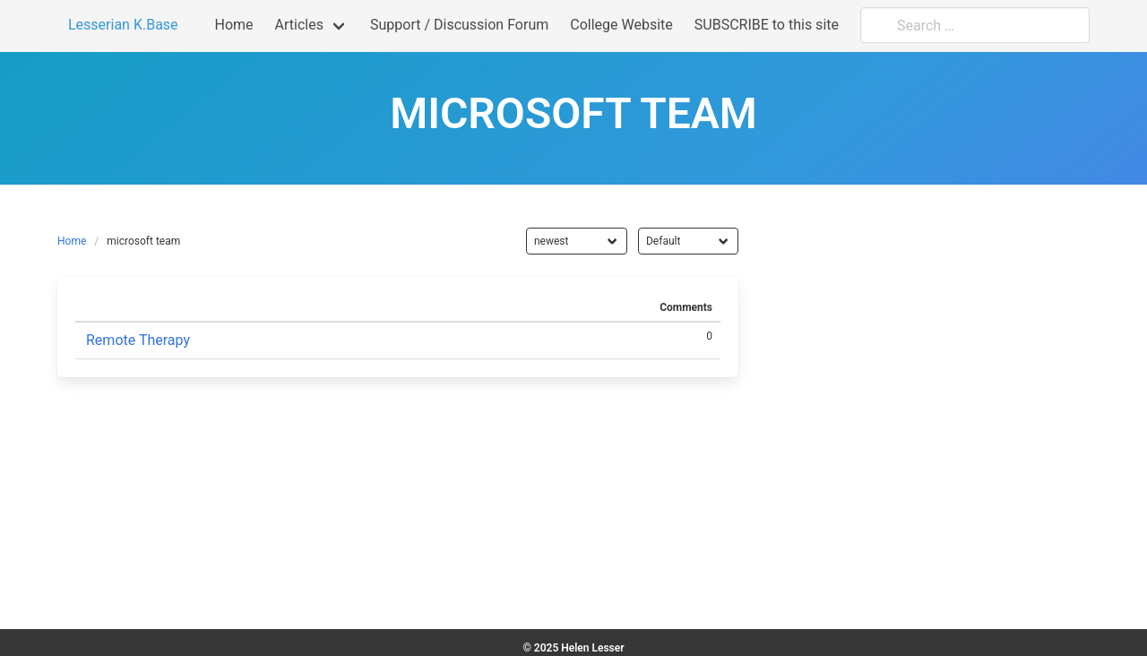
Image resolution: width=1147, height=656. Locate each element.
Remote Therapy (138, 340)
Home (71, 241)
